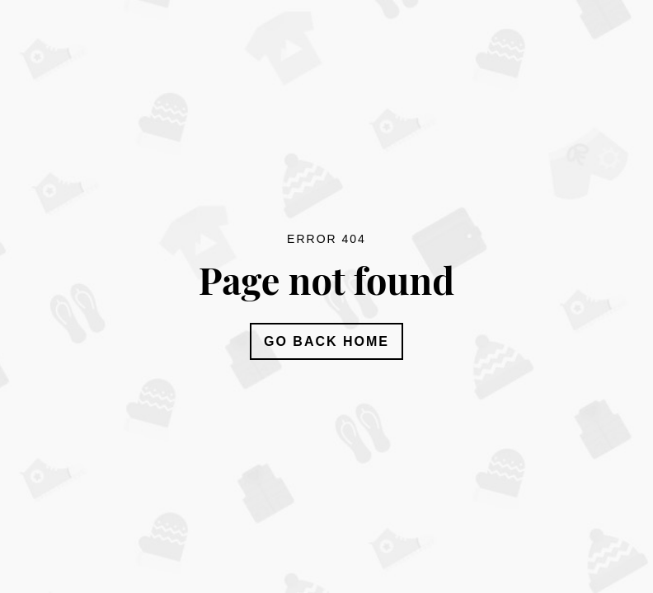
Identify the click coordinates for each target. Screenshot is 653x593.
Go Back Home (326, 341)
